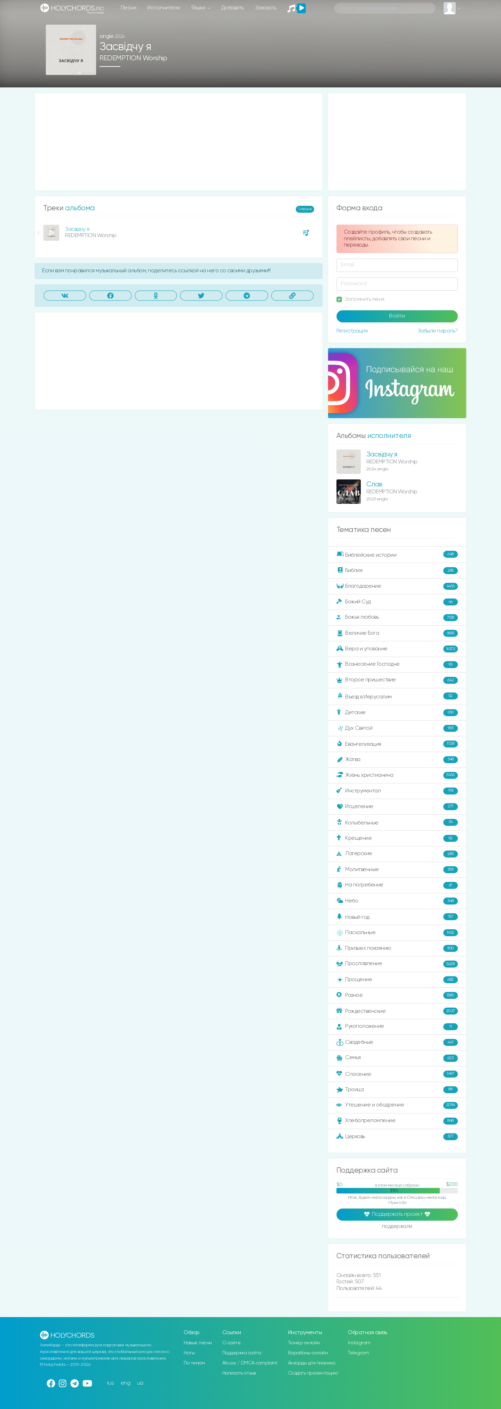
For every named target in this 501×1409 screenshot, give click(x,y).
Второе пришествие (397, 680)
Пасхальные (397, 932)
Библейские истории (397, 554)
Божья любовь (397, 617)
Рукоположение (397, 1026)
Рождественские (397, 1011)
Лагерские (397, 854)
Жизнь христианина (397, 775)
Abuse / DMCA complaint (250, 1363)
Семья (397, 1058)
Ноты (189, 1353)
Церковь (397, 1136)
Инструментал (397, 791)
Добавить (232, 7)
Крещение (397, 838)
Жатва (397, 759)
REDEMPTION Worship (133, 58)
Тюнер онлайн (304, 1342)
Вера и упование (397, 648)
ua (140, 1383)
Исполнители (163, 7)
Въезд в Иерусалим (397, 696)
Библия (397, 570)
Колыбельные (397, 822)
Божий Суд (397, 601)
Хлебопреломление (397, 1121)
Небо (397, 901)
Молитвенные (397, 869)
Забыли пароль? (438, 331)
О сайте (231, 1342)
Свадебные (397, 1042)
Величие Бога (397, 633)
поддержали (397, 1227)
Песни (128, 7)
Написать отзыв (239, 1373)
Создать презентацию (313, 1373)
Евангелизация (397, 744)
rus (110, 1383)
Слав (374, 484)
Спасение (397, 1074)
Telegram (358, 1353)
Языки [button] (198, 7)
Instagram (359, 1342)
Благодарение (397, 586)
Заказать (265, 7)
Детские (397, 712)
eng (125, 1383)
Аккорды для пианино (311, 1363)
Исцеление (397, 806)
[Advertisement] (179, 141)
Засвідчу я (77, 229)
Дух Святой (397, 728)
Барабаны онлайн (308, 1353)
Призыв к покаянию (397, 948)
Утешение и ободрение (397, 1105)
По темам (194, 1363)
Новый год (397, 917)
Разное (397, 995)
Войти (397, 316)
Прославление (397, 964)
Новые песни (198, 1342)
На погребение (397, 885)
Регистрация (352, 331)
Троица (397, 1089)
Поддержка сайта (241, 1353)
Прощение (397, 979)
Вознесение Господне (397, 664)
